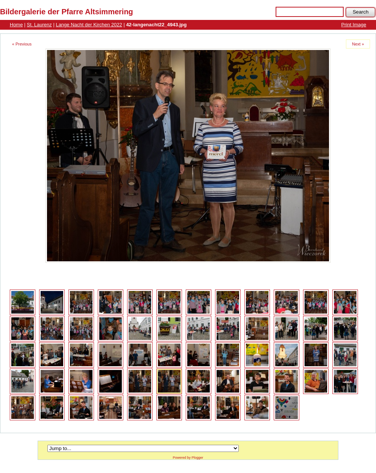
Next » (358, 44)
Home (16, 24)
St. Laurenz (39, 24)
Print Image (353, 24)
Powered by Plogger (188, 457)
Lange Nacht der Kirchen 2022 (89, 24)
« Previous (22, 44)
